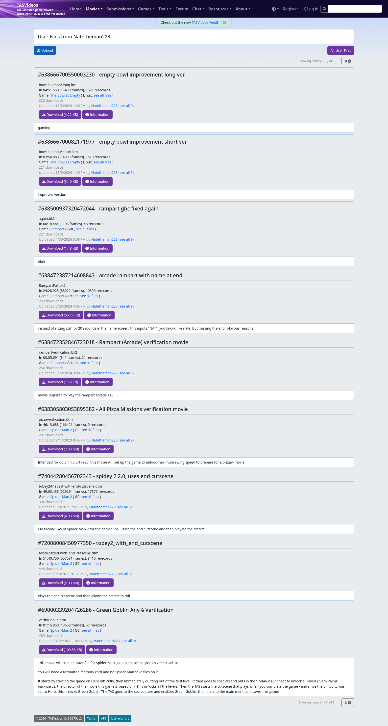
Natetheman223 (104, 105)
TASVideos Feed (204, 22)
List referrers (120, 718)
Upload (45, 50)
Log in (310, 9)
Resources (218, 9)
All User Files (341, 50)
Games (144, 9)
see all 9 (126, 105)
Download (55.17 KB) (61, 315)
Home (76, 9)
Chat (196, 9)
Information (97, 114)
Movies (92, 9)
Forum (181, 9)
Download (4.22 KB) (60, 114)
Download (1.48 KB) (60, 248)
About (242, 9)
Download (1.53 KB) (60, 382)
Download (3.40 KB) (60, 181)
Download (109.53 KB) (62, 649)
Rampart (57, 229)
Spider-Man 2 (61, 429)
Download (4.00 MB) (60, 516)
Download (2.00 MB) (60, 449)
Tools (163, 9)
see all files (102, 95)
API (103, 718)
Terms (91, 718)
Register (290, 9)
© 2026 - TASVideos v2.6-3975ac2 (59, 718)
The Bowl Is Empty (65, 95)
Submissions (119, 9)
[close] (224, 22)
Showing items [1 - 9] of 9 (317, 61)
